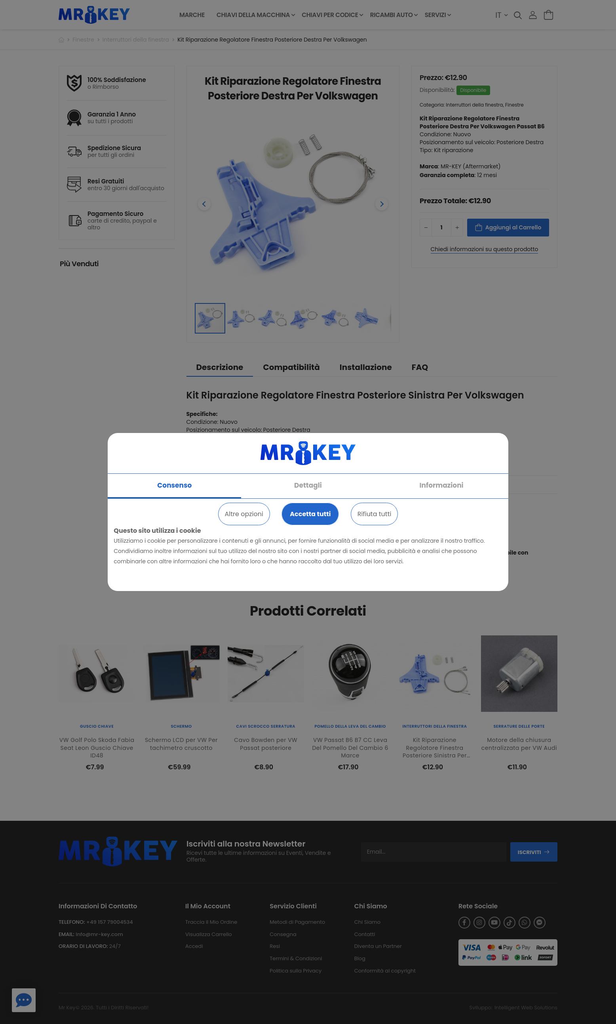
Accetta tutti (310, 514)
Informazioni (442, 485)
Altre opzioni (244, 514)
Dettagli (308, 485)
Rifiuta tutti (374, 514)
